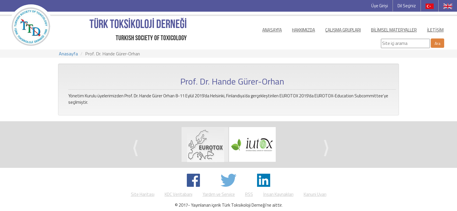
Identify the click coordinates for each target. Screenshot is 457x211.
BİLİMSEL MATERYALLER (394, 30)
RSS (249, 194)
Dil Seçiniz (407, 5)
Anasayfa (68, 53)
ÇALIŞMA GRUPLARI (343, 30)
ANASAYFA (272, 30)
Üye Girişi (379, 5)
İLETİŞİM (435, 30)
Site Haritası (142, 194)
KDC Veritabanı (178, 194)
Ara (437, 43)
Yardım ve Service (219, 194)
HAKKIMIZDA (303, 30)
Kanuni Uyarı (315, 194)
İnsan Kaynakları (278, 194)
